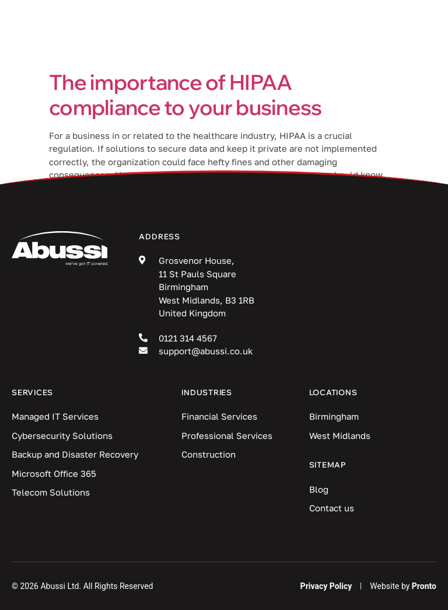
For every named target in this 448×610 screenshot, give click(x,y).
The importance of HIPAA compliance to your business (185, 94)
